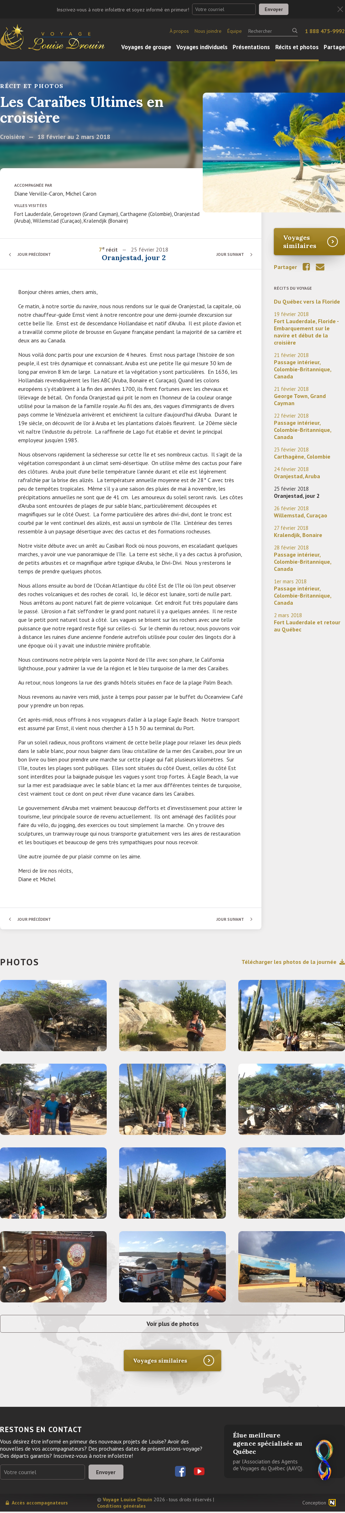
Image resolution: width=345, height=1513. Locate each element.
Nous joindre (208, 31)
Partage (334, 47)
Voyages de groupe (146, 47)
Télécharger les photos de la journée (293, 961)
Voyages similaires (299, 241)
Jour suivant (229, 254)
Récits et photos (297, 47)
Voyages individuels (202, 47)
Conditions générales (121, 1507)
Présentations (251, 47)
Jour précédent (35, 254)
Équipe (234, 31)
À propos (179, 31)
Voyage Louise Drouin (127, 1501)
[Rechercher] (273, 31)
